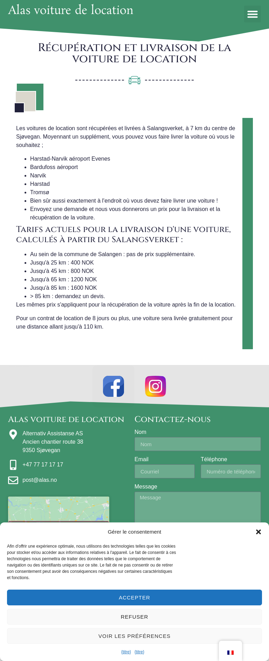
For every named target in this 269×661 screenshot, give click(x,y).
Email (141, 459)
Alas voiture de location (70, 11)
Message (145, 487)
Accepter (134, 597)
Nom (140, 432)
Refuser (135, 617)
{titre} (126, 651)
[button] (258, 531)
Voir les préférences (134, 636)
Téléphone (214, 459)
